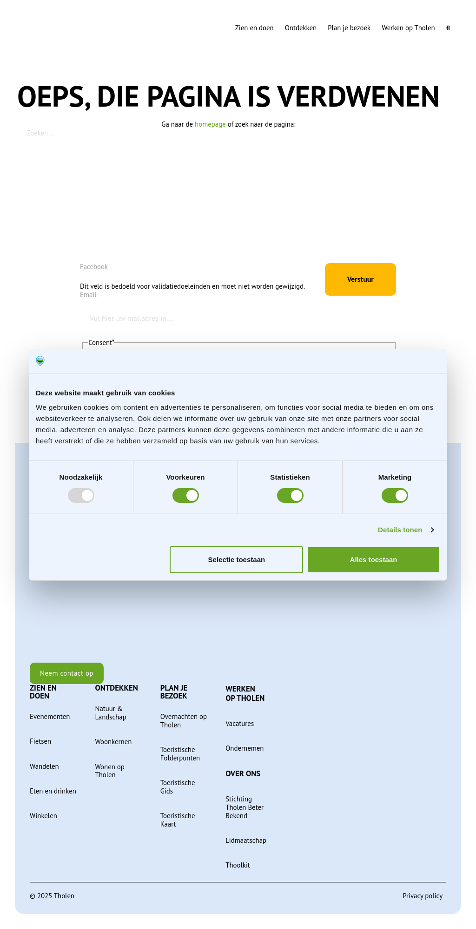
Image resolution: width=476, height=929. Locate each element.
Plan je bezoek (349, 28)
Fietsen (40, 741)
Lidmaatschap (245, 840)
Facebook (94, 267)
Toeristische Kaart (177, 820)
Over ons (242, 773)
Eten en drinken (53, 791)
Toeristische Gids (177, 787)
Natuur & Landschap (110, 713)
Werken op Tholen (408, 28)
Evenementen (50, 716)
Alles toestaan (373, 559)
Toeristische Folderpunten (180, 754)
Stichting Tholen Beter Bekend (244, 807)
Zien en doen (254, 28)
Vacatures (239, 723)
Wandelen (44, 766)
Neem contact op (66, 673)
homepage (210, 124)
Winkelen (43, 816)
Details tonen (400, 530)
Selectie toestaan (236, 559)
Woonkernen (113, 742)
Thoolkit (237, 865)
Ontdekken (301, 28)
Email (88, 295)
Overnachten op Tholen (183, 720)
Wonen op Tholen (109, 771)
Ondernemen (244, 748)
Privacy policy (423, 896)
